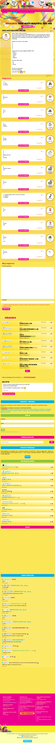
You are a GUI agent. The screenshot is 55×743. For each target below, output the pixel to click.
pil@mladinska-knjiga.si (12, 702)
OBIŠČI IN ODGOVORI (8, 393)
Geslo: (2, 423)
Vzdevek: (3, 419)
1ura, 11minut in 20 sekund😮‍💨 (11, 485)
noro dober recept (18, 640)
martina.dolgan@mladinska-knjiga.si (27, 711)
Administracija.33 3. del (10, 467)
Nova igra (27, 26)
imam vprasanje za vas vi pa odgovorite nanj (24, 662)
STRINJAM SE (27, 741)
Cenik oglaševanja (27, 713)
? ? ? (27, 457)
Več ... (27, 371)
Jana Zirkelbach (6, 706)
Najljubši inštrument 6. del (21, 628)
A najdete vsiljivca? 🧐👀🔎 (11, 497)
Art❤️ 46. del (6, 479)
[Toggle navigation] (4, 10)
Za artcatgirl (7, 509)
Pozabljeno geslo (14, 431)
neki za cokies (7, 491)
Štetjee (14, 579)
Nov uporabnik (5, 431)
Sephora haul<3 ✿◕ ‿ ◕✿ (10, 473)
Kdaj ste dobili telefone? (20, 634)
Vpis (3, 429)
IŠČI (52, 442)
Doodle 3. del (6, 521)
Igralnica (10, 24)
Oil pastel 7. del (7, 515)
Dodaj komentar (23, 90)
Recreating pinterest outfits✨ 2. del (13, 503)
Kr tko (15, 646)
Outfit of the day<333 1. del (22, 621)
